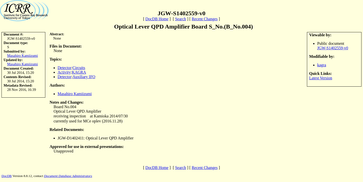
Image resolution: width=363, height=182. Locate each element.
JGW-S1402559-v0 (332, 48)
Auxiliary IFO (84, 77)
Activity (64, 72)
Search (180, 19)
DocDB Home (156, 19)
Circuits (79, 68)
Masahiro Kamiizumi (22, 56)
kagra (321, 65)
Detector (64, 68)
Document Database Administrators (68, 176)
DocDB (7, 176)
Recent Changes (205, 19)
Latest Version (320, 78)
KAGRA (79, 72)
